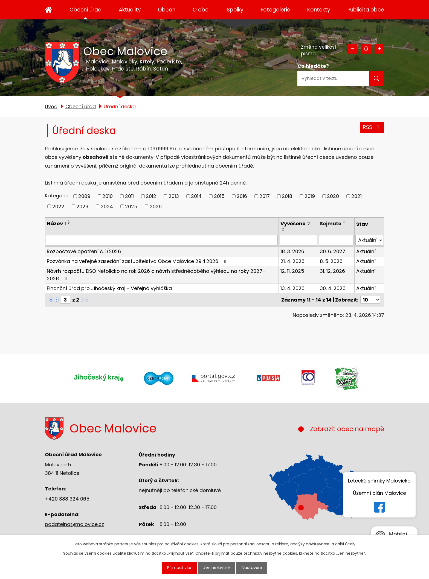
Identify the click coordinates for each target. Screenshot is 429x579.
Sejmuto (330, 223)
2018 (287, 196)
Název (56, 223)
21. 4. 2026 (292, 261)
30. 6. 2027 (332, 251)
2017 (264, 196)
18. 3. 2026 (292, 251)
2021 (356, 196)
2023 (82, 206)
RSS (372, 127)
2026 (156, 206)
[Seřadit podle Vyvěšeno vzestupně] (283, 228)
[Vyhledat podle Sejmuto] (336, 240)
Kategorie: (57, 195)
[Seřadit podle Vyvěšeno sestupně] (283, 231)
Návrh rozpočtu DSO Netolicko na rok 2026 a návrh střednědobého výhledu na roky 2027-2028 (156, 275)
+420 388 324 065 (67, 498)
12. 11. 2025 (292, 271)
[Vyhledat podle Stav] (369, 240)
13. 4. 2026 (292, 288)
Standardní (366, 49)
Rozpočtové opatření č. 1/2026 (89, 251)
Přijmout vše (178, 567)
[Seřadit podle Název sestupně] (69, 223)
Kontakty (318, 9)
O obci (201, 9)
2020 (333, 196)
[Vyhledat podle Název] (162, 240)
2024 (107, 206)
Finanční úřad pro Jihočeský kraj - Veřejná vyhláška (114, 288)
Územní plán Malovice (379, 493)
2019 (310, 196)
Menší (352, 49)
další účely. (345, 543)
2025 (131, 206)
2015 (219, 196)
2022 (58, 206)
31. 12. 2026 (332, 271)
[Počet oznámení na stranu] (370, 300)
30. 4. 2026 (333, 288)
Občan (166, 9)
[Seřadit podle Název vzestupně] (69, 221)
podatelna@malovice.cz (74, 524)
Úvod (48, 9)
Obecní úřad (85, 9)
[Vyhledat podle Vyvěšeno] (298, 240)
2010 (107, 196)
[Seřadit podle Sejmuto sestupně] (344, 223)
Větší (379, 49)
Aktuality (130, 9)
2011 (129, 196)
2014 (196, 196)
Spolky (235, 9)
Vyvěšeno (295, 223)
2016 (242, 196)
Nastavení (253, 567)
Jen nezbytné (216, 567)
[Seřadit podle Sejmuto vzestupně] (344, 221)
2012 (151, 196)
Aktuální (366, 251)
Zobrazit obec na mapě (342, 469)
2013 (174, 196)
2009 (84, 196)
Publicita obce (365, 9)
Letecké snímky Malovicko (379, 480)
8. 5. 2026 (331, 261)
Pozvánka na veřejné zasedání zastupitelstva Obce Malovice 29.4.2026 (137, 261)
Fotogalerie (275, 9)
